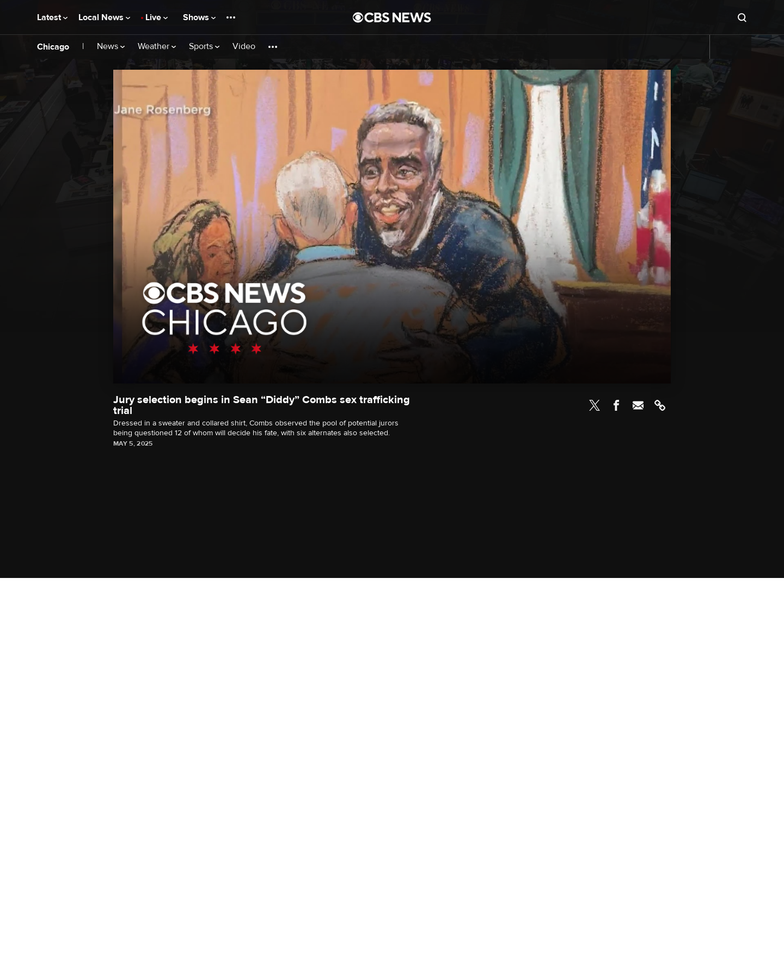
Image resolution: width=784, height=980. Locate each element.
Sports (204, 46)
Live (156, 17)
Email (638, 405)
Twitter (594, 405)
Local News (104, 17)
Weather (157, 46)
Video (243, 46)
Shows (199, 17)
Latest (52, 17)
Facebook (616, 405)
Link (659, 405)
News (111, 46)
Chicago (53, 46)
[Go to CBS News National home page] (392, 17)
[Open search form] (742, 17)
